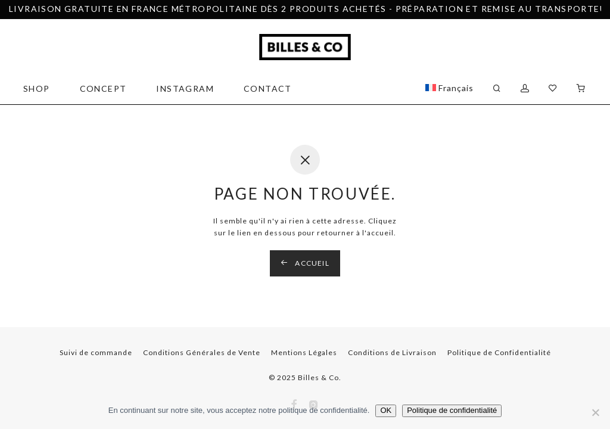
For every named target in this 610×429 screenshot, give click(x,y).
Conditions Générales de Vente (201, 352)
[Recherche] (497, 88)
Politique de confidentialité (452, 410)
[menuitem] (449, 88)
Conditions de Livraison (392, 352)
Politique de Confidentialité (499, 352)
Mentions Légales (304, 352)
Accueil (305, 263)
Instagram (185, 88)
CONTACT (268, 88)
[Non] (595, 412)
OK (385, 410)
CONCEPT (103, 88)
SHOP (36, 88)
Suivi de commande (96, 352)
